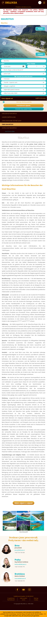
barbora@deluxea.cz (20, 565)
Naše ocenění (23, 599)
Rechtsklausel (11, 601)
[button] (23, 69)
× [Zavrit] (45, 614)
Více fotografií (23, 533)
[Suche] (39, 2)
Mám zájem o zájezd (23, 504)
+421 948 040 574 (20, 582)
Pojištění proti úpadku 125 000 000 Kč (23, 597)
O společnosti (11, 599)
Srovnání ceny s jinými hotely (23, 109)
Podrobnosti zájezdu (23, 105)
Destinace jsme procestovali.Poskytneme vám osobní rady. (23, 540)
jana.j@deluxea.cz (20, 551)
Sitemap (36, 599)
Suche (23, 601)
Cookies (36, 601)
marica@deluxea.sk (20, 579)
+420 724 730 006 (20, 553)
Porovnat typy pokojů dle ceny (24, 76)
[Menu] (43, 2)
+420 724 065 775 (20, 567)
